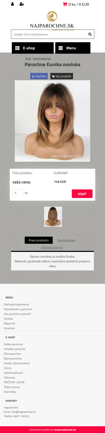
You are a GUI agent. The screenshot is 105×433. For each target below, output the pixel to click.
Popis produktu (39, 240)
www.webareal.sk (65, 429)
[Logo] (52, 21)
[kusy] (17, 193)
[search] (89, 34)
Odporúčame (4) (52, 247)
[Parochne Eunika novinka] (52, 81)
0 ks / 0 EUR (79, 4)
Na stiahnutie (66, 240)
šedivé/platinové (42, 58)
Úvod (28, 58)
